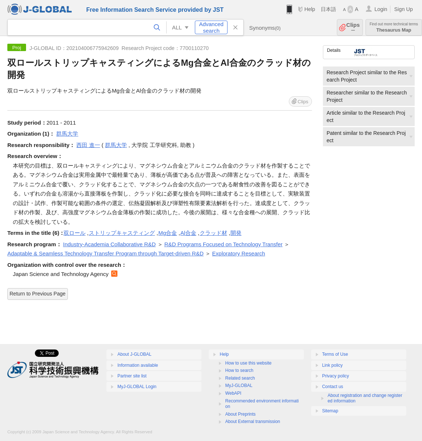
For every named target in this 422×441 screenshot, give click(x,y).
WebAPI (233, 393)
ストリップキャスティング (122, 233)
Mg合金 (167, 233)
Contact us (332, 386)
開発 (235, 233)
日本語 (328, 9)
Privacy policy (335, 376)
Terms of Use (335, 354)
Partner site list (131, 376)
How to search (239, 370)
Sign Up (403, 9)
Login (380, 9)
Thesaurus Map (394, 27)
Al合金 (188, 233)
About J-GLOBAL (134, 354)
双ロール (74, 233)
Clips (353, 27)
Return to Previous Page (38, 294)
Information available (137, 365)
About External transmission (252, 421)
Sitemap (330, 410)
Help (309, 9)
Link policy (332, 365)
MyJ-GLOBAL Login (136, 386)
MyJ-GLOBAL (238, 385)
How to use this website (248, 363)
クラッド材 (213, 233)
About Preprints (240, 414)
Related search (240, 378)
